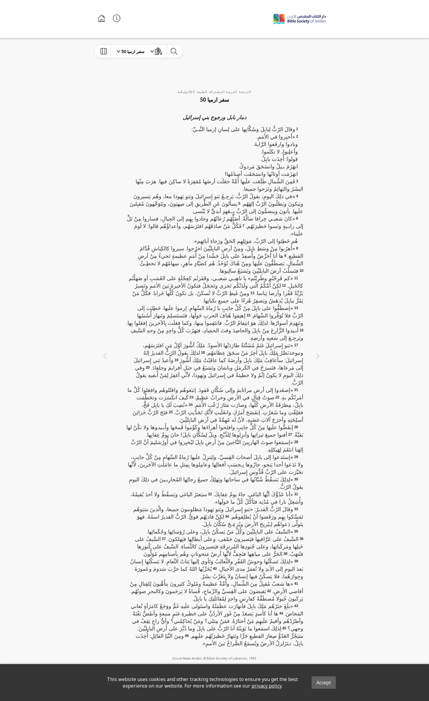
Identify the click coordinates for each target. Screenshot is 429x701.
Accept (323, 682)
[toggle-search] (174, 51)
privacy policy (266, 686)
